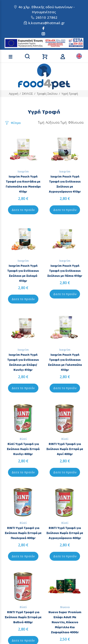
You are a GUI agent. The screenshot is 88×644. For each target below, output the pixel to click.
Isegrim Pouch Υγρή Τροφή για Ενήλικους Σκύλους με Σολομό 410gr (23, 273)
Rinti (23, 439)
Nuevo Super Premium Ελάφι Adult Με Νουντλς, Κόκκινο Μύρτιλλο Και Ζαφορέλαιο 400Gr (64, 622)
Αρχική (13, 94)
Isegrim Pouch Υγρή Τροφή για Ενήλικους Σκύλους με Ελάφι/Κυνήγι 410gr (23, 362)
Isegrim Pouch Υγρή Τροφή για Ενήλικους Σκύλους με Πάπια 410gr (64, 271)
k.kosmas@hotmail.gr (46, 23)
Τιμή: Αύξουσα (48, 122)
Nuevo (65, 607)
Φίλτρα (16, 123)
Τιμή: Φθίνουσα (71, 122)
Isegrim (23, 172)
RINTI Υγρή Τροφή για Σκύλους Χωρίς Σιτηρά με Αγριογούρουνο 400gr (64, 533)
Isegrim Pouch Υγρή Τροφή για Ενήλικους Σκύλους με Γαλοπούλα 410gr (65, 362)
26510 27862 (47, 17)
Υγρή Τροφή (69, 94)
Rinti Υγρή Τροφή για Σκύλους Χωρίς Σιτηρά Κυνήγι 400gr (23, 449)
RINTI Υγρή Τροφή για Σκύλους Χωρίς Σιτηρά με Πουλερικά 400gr (23, 533)
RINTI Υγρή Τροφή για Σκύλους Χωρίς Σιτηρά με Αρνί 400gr (64, 449)
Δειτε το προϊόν (23, 210)
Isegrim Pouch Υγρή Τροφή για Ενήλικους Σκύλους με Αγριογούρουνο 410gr (65, 184)
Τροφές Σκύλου (47, 94)
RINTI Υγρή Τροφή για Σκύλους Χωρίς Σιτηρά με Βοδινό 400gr (23, 617)
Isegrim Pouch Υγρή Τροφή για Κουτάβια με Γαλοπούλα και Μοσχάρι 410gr (23, 184)
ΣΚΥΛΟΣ (27, 94)
